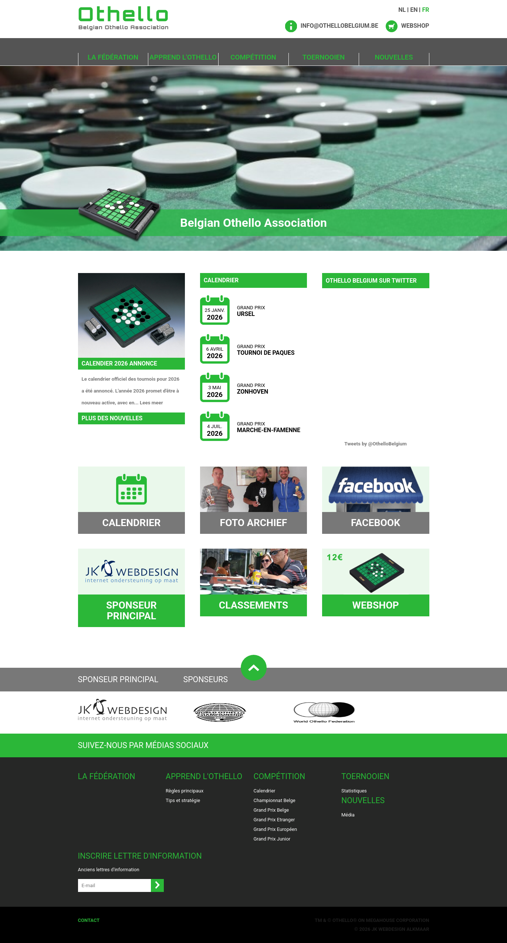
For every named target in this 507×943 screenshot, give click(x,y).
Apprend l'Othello (183, 57)
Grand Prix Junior (272, 839)
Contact (89, 920)
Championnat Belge (274, 800)
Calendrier (265, 791)
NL (402, 9)
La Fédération (113, 57)
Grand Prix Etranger (274, 819)
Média (348, 815)
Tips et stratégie (183, 800)
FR (425, 9)
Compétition (253, 57)
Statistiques (354, 791)
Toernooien (323, 57)
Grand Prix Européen (275, 829)
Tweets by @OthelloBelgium (375, 444)
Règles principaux (184, 791)
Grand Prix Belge (271, 810)
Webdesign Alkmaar (403, 929)
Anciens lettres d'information (108, 869)
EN (414, 9)
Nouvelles (394, 57)
